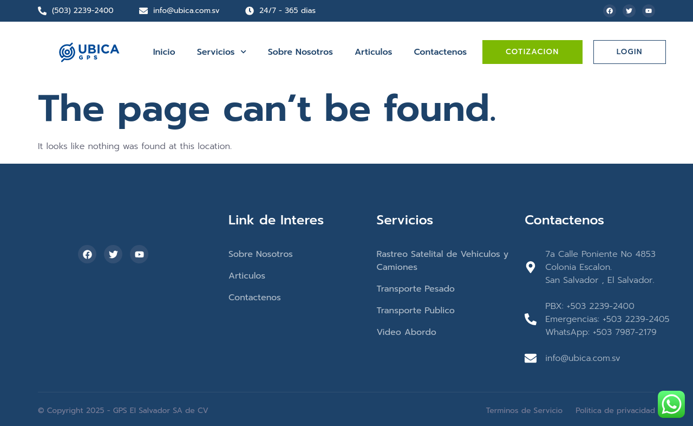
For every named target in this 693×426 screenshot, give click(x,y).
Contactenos (440, 52)
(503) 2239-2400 (83, 10)
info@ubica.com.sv (186, 10)
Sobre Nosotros (300, 52)
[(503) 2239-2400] (42, 11)
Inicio (164, 52)
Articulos (373, 52)
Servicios (221, 51)
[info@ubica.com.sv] (143, 11)
